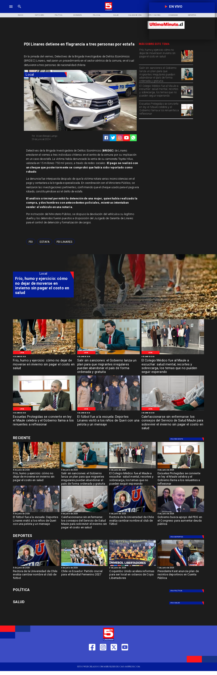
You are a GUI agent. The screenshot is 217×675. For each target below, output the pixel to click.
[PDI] (30, 241)
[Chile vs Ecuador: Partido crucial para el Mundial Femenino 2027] (84, 575)
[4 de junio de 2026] (44, 357)
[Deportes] (187, 439)
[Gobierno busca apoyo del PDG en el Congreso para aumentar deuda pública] (181, 521)
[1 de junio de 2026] (181, 568)
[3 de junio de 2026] (132, 568)
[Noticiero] (39, 15)
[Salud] (116, 15)
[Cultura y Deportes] (43, 438)
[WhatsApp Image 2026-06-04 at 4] (187, 97)
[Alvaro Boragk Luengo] (55, 136)
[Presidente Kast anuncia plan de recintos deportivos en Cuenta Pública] (181, 575)
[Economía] (77, 15)
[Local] (45, 74)
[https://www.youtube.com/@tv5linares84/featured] (126, 137)
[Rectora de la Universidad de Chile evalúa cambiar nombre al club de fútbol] (132, 521)
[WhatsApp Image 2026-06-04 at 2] (108, 410)
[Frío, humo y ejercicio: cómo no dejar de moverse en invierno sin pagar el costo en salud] (159, 55)
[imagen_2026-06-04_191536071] (173, 410)
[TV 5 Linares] (19, 10)
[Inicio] (20, 15)
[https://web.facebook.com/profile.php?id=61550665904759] (92, 657)
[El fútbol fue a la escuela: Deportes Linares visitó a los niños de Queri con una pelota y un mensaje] (108, 421)
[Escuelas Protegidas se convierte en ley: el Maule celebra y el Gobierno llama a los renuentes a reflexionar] (159, 109)
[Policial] (96, 15)
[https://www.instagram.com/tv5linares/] (120, 137)
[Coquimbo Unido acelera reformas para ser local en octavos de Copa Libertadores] (132, 575)
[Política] (58, 15)
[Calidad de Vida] (135, 15)
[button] (30, 241)
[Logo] (108, 10)
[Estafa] (44, 241)
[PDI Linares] (64, 241)
